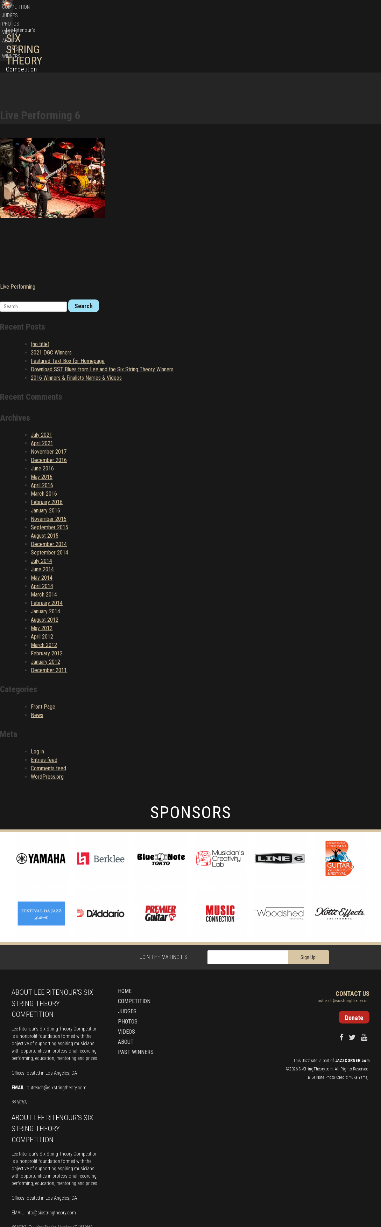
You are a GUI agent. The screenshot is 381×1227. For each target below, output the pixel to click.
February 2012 (47, 603)
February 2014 (47, 553)
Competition (246, 44)
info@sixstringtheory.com (51, 1162)
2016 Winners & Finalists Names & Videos (76, 327)
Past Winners (354, 44)
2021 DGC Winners (51, 302)
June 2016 (42, 418)
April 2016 (42, 435)
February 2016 (47, 452)
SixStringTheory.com (316, 1018)
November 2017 (48, 401)
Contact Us (352, 943)
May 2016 (41, 426)
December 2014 (49, 494)
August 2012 (44, 569)
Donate (342, 10)
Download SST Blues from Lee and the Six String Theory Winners (102, 319)
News (37, 665)
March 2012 (44, 595)
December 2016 (49, 410)
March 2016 (44, 443)
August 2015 (44, 485)
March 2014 (44, 544)
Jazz (306, 1010)
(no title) (40, 293)
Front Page (43, 656)
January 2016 (45, 460)
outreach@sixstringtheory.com (56, 1037)
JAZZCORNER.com (352, 1010)
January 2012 (45, 611)
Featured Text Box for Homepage (68, 310)
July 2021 (41, 384)
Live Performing (17, 236)
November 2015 (48, 469)
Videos (310, 44)
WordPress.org (47, 726)
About (329, 44)
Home (223, 44)
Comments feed (48, 718)
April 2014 (42, 536)
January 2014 (45, 561)
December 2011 (49, 620)
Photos (291, 44)
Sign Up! (309, 907)
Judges (271, 44)
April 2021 (42, 393)
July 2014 (41, 511)
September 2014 (49, 502)
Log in (37, 701)
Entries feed (44, 709)
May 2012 (41, 578)
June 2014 (42, 519)
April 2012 (42, 586)
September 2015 (49, 477)
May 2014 (41, 527)
